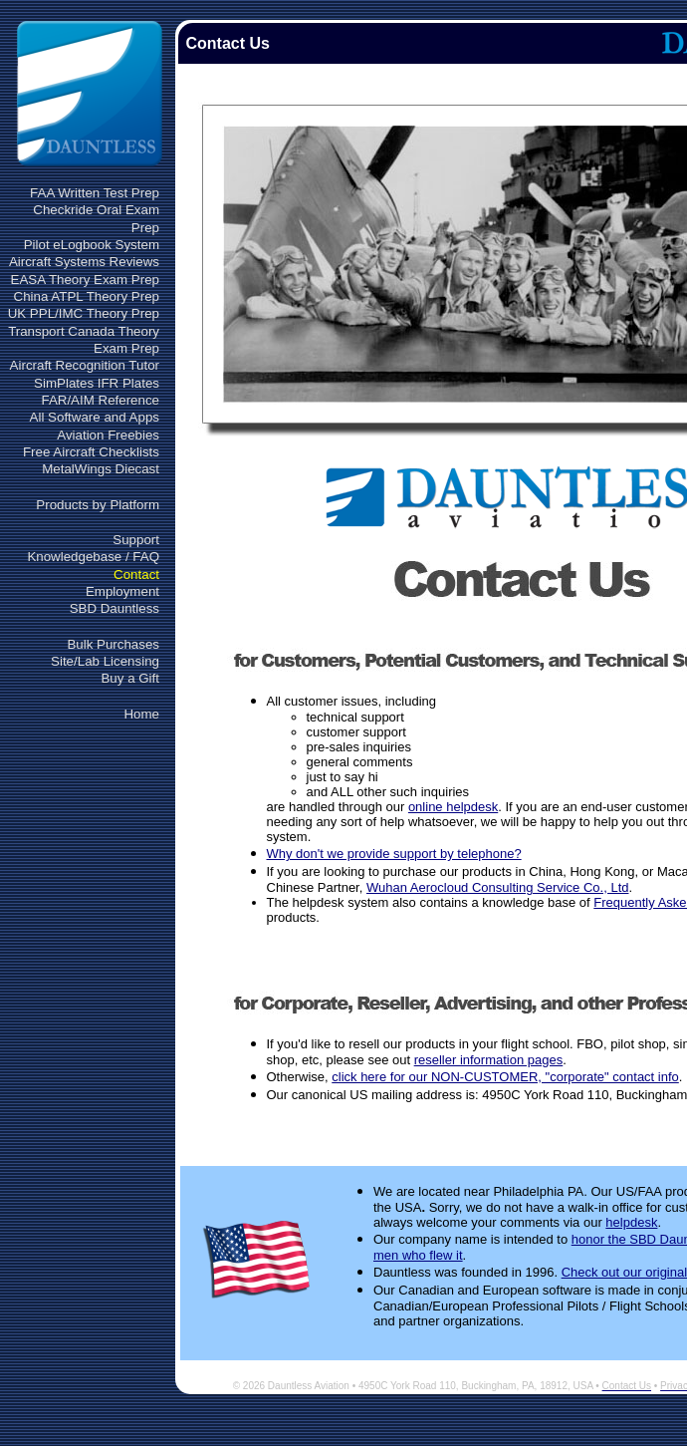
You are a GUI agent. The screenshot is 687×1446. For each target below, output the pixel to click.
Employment (122, 591)
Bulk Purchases (113, 644)
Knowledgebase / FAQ (93, 556)
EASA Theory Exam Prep (85, 279)
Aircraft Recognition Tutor (84, 365)
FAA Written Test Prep (94, 192)
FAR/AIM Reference (100, 400)
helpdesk (631, 1222)
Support (136, 539)
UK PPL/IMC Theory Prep (83, 313)
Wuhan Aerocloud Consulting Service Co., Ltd (497, 887)
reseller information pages (489, 1059)
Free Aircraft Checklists (91, 451)
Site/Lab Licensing (105, 661)
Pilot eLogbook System (91, 244)
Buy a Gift (130, 678)
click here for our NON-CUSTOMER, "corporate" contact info (505, 1076)
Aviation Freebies (108, 435)
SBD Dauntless (114, 608)
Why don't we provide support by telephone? (394, 853)
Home (141, 714)
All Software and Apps (94, 417)
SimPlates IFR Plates (96, 383)
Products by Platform (97, 504)
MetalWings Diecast (100, 468)
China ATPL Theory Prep (86, 296)
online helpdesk (453, 806)
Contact (136, 574)
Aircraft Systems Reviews (84, 261)
